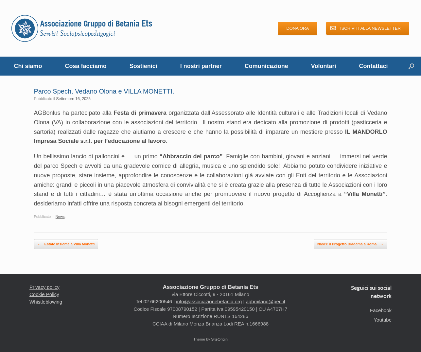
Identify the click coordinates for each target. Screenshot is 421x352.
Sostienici (143, 66)
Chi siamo (28, 66)
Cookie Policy (44, 294)
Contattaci (373, 66)
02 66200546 (157, 301)
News (60, 217)
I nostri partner (201, 66)
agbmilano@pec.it (265, 301)
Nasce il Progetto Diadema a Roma (350, 244)
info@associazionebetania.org (209, 301)
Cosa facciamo (86, 66)
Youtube (383, 320)
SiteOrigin (219, 339)
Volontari (323, 66)
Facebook (381, 310)
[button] (411, 66)
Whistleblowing (45, 302)
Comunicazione (266, 66)
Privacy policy (44, 287)
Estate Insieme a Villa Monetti (66, 244)
